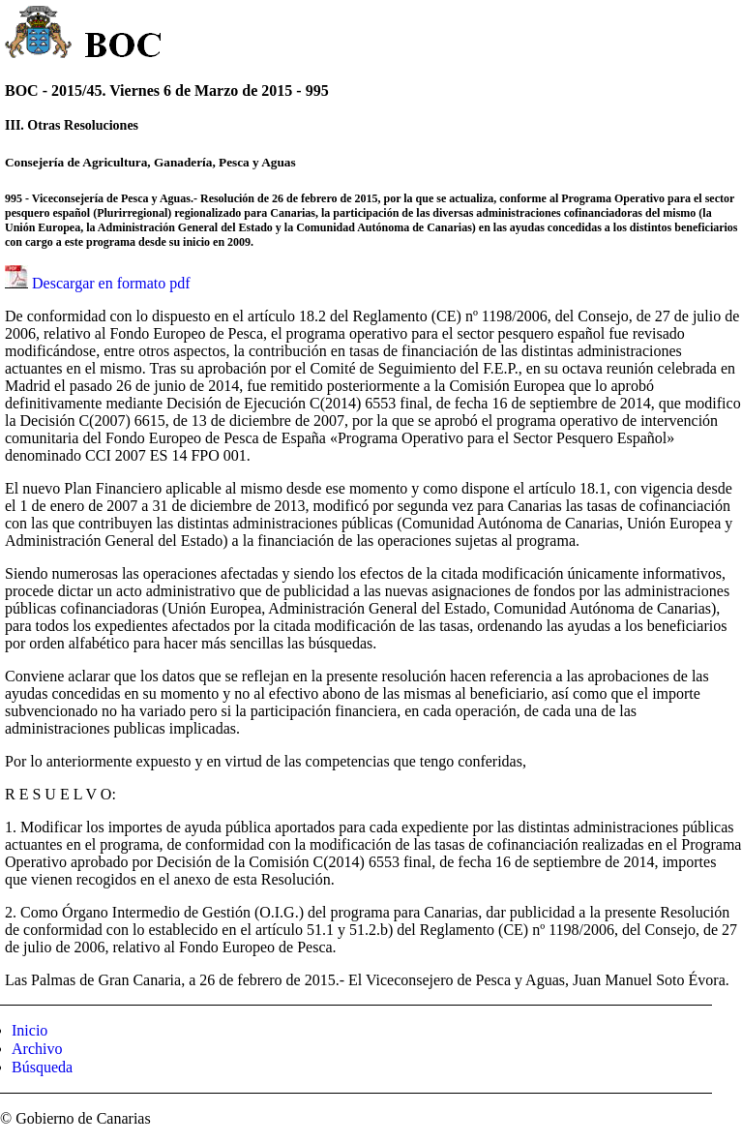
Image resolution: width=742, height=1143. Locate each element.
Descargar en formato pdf (111, 283)
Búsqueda (42, 1067)
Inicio (29, 1030)
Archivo (37, 1048)
